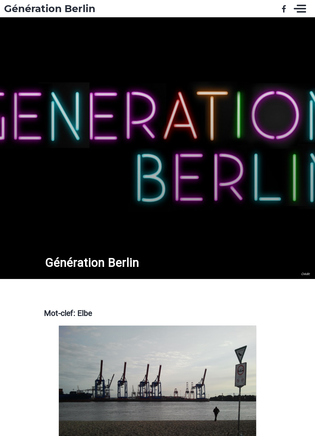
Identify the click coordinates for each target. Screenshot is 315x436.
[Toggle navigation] (298, 8)
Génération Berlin (49, 9)
